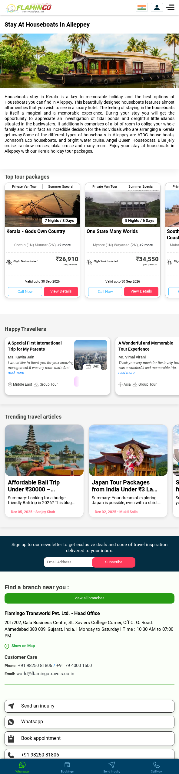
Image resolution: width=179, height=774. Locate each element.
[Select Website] (142, 7)
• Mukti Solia (127, 512)
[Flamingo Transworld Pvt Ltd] (29, 7)
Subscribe (113, 562)
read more (16, 373)
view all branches (89, 598)
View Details (61, 291)
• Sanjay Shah (43, 512)
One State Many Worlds (112, 231)
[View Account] (157, 7)
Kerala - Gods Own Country (35, 231)
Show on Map (23, 645)
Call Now (25, 291)
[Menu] (170, 7)
